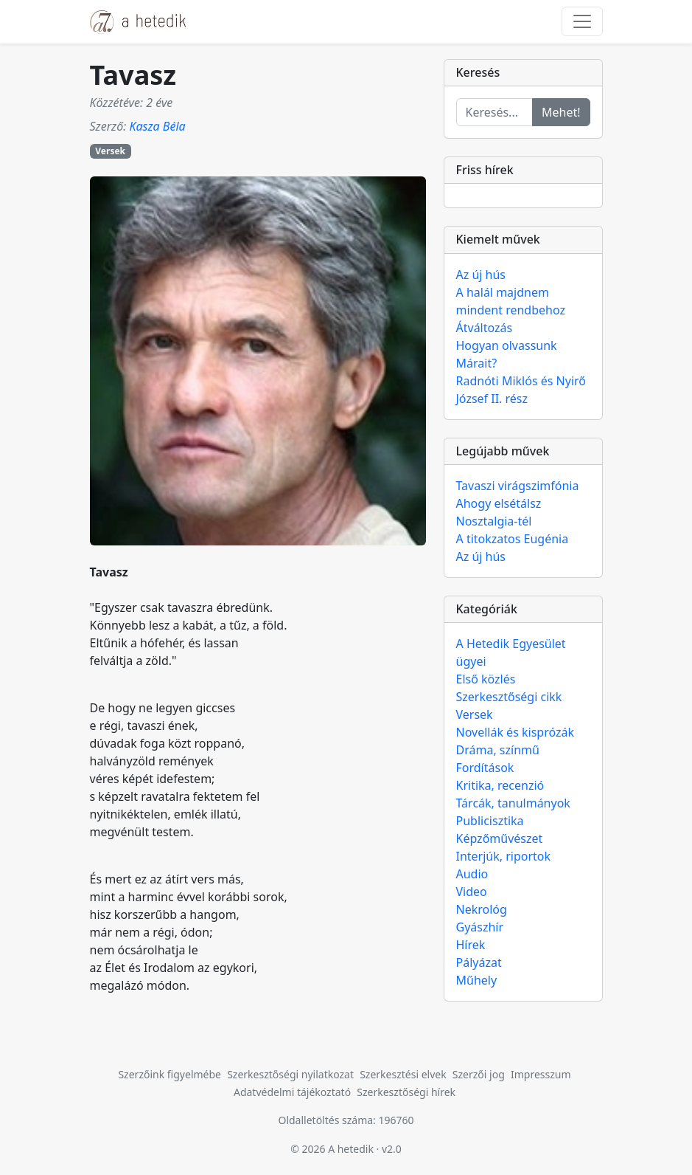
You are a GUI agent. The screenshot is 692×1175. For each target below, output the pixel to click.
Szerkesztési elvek (403, 1074)
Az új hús (481, 274)
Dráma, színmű (497, 750)
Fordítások (485, 767)
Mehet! (561, 112)
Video (471, 891)
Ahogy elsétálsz (499, 503)
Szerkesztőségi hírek (406, 1092)
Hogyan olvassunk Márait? (506, 354)
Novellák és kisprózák (515, 732)
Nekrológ (481, 909)
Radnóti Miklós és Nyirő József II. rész (521, 390)
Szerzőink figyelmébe (169, 1074)
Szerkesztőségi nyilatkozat (290, 1074)
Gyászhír (480, 927)
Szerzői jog (478, 1074)
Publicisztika (490, 821)
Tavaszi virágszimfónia (517, 486)
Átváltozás (484, 328)
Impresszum (541, 1074)
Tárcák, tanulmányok (513, 803)
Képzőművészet (499, 838)
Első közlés (486, 679)
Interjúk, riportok (503, 856)
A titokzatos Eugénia (512, 539)
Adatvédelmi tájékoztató (292, 1092)
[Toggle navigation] (582, 21)
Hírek (471, 945)
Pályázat (479, 962)
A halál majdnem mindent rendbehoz (511, 301)
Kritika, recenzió (500, 785)
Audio (472, 874)
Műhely (476, 980)
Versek (110, 151)
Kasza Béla (157, 126)
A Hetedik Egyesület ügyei (511, 652)
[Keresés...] (494, 112)
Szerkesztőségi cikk (509, 697)
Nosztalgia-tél (494, 521)
